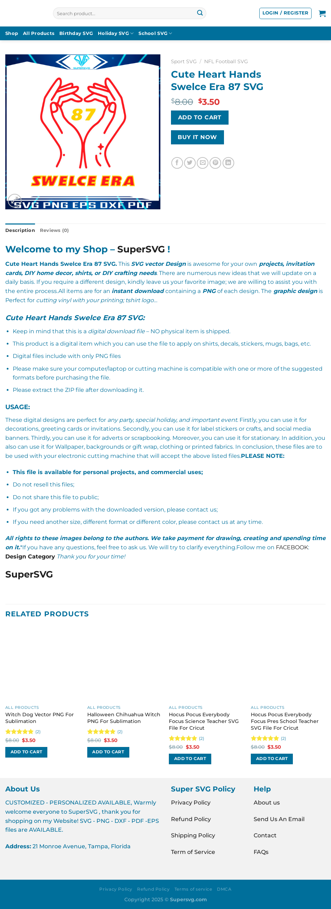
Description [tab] (20, 230)
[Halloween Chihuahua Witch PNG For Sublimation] (124, 664)
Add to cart (199, 117)
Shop (11, 33)
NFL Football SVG (226, 61)
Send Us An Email (279, 819)
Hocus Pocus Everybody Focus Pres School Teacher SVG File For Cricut (285, 721)
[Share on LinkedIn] (228, 163)
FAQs (261, 852)
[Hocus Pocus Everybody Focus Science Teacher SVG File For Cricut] (206, 664)
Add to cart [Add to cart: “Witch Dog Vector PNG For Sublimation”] (26, 751)
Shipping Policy (193, 835)
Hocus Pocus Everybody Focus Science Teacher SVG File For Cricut (204, 721)
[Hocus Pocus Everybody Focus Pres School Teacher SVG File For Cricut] (288, 664)
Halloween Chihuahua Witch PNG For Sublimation (123, 717)
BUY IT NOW (197, 137)
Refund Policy (191, 819)
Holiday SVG (116, 33)
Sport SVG (184, 61)
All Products (38, 33)
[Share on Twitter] (190, 163)
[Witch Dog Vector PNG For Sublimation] (42, 664)
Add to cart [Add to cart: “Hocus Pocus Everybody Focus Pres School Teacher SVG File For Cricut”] (272, 758)
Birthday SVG (76, 33)
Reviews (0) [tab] (54, 230)
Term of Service (193, 852)
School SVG (155, 33)
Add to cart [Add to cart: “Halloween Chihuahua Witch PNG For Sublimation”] (108, 751)
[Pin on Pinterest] (215, 163)
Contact (265, 835)
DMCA (224, 889)
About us (267, 802)
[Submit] (200, 13)
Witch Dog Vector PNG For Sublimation (39, 717)
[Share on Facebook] (177, 163)
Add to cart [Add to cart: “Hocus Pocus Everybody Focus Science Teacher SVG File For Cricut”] (190, 758)
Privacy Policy (191, 802)
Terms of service (193, 889)
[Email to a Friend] (202, 163)
